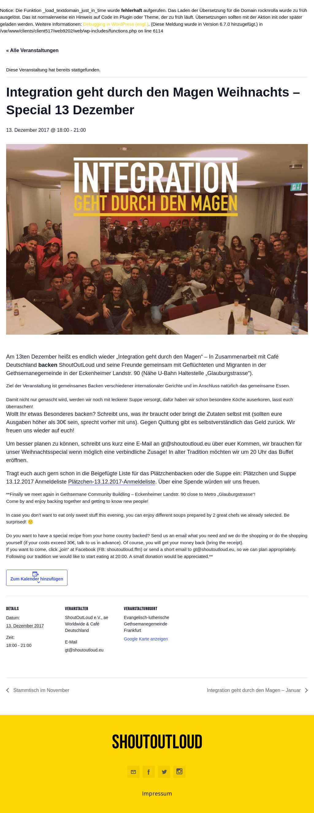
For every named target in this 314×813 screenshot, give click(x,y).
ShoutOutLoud (157, 742)
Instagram (179, 772)
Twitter (164, 772)
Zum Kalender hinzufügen (36, 578)
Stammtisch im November (41, 690)
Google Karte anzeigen (146, 638)
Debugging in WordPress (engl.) (115, 24)
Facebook (149, 772)
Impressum (157, 793)
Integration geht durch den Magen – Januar (254, 690)
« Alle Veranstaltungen (32, 50)
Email (133, 772)
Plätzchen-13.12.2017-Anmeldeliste (111, 482)
